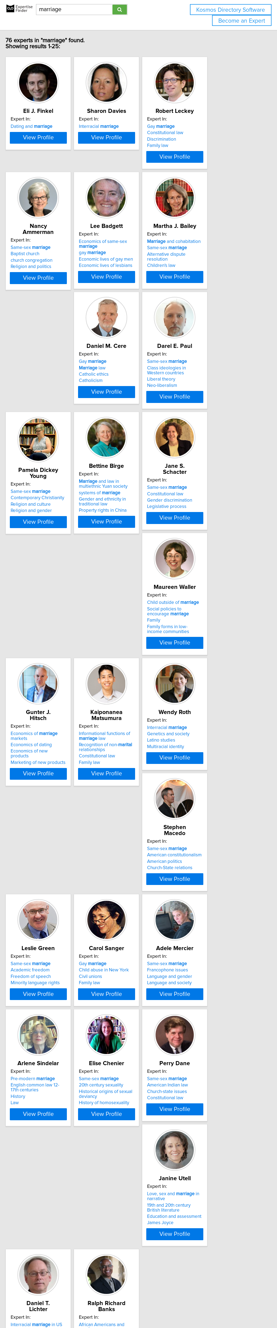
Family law (195, 151)
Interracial (123, 132)
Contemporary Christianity (211, 412)
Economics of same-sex (137, 267)
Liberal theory (117, 420)
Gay (198, 132)
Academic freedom (122, 813)
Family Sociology (202, 1090)
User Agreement (211, 1308)
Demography (198, 1083)
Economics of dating (41, 678)
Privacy (187, 1308)
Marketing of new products (48, 691)
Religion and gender (205, 425)
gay (116, 273)
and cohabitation (211, 267)
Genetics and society (206, 678)
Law (107, 966)
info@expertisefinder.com (142, 1308)
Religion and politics (41, 286)
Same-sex (41, 267)
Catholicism (33, 421)
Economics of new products (49, 685)
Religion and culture (205, 419)
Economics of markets (53, 672)
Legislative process (122, 556)
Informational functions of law (128, 675)
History (110, 959)
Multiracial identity (203, 691)
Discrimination (199, 145)
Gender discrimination (125, 550)
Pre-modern (125, 942)
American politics (38, 820)
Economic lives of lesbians (129, 286)
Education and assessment (130, 1099)
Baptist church (35, 273)
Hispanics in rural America (211, 1096)
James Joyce (116, 1106)
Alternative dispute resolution (215, 280)
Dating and (42, 132)
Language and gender (43, 955)
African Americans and (53, 1212)
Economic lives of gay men (130, 280)
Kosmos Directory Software (230, 10)
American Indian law (41, 1083)
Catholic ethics (36, 415)
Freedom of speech (123, 820)
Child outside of (211, 537)
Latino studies (199, 685)
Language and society (43, 961)
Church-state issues (41, 1090)
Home (172, 1308)
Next (154, 1281)
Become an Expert (241, 21)
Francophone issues (41, 948)
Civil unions (196, 820)
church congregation (42, 280)
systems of (41, 548)
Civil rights (31, 1218)
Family (191, 555)
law (34, 408)
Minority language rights (127, 826)
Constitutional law (203, 138)
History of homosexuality (210, 966)
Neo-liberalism (118, 426)
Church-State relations (43, 826)
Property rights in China (45, 566)
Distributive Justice (40, 1231)
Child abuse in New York (210, 813)
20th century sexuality (207, 948)
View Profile (55, 173)
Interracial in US (210, 1077)
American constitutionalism (48, 813)
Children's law (199, 286)
